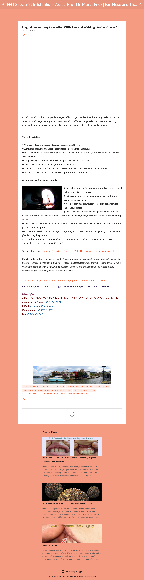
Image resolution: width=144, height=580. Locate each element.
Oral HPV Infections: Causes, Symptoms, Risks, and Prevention (67, 504)
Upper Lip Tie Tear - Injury (52, 545)
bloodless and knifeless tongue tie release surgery (43, 387)
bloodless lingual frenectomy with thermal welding (88, 387)
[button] (23, 35)
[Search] (140, 4)
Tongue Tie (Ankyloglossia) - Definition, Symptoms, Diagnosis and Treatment (66, 280)
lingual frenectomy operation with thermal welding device (47, 391)
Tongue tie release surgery (84, 391)
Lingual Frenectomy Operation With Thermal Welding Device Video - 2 (78, 251)
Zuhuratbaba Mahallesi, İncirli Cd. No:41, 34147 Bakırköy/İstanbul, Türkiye (58, 394)
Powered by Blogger (72, 571)
